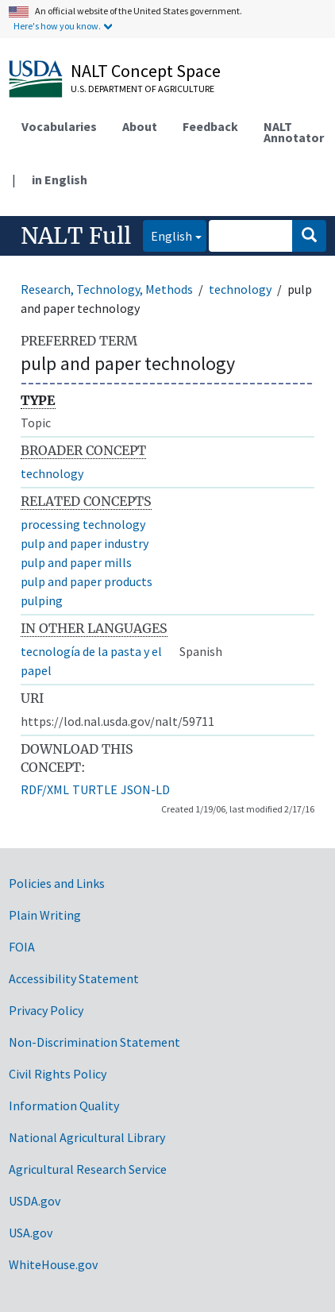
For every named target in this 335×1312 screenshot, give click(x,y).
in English (59, 179)
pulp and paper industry (84, 543)
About (139, 126)
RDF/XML (45, 789)
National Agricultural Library (87, 1137)
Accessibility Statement (74, 978)
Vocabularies (59, 126)
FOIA (22, 947)
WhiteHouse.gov (53, 1264)
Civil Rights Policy (57, 1074)
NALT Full (76, 236)
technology (240, 289)
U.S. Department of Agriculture (142, 89)
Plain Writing (45, 915)
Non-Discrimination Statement (94, 1042)
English (167, 235)
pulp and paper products (86, 581)
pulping (42, 600)
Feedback (210, 126)
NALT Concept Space (146, 71)
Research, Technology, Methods (107, 289)
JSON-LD (145, 789)
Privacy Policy (46, 1010)
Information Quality (64, 1105)
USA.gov (30, 1233)
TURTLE (94, 789)
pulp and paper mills (76, 562)
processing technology (83, 524)
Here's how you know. (57, 26)
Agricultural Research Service (88, 1169)
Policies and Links (57, 883)
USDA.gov (34, 1201)
